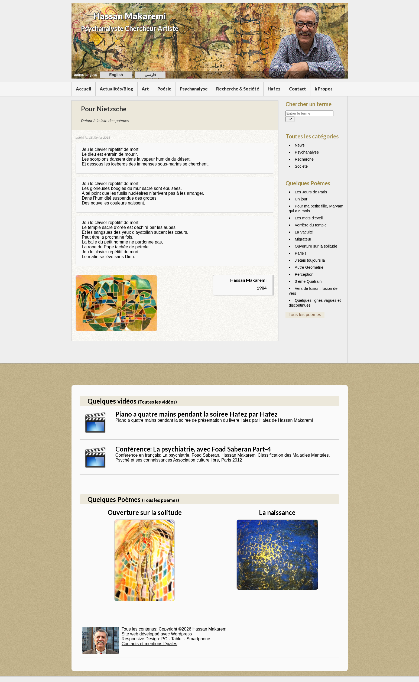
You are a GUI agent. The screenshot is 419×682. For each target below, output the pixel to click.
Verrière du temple (311, 225)
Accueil (83, 88)
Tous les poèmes (305, 314)
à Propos (323, 88)
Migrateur (303, 239)
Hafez (274, 88)
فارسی (150, 75)
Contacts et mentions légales (149, 643)
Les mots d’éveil (309, 218)
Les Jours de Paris (311, 192)
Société (301, 166)
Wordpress (181, 634)
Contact (297, 88)
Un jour (301, 199)
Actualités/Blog (116, 88)
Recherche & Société (237, 88)
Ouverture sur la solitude (316, 246)
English (116, 75)
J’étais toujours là (310, 260)
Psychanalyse (194, 88)
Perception (304, 274)
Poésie (164, 88)
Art (145, 88)
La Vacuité (304, 232)
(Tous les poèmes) (160, 500)
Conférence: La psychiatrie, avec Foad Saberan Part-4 (193, 449)
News (299, 145)
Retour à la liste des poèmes (105, 121)
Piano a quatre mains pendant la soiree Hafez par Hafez (196, 414)
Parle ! (300, 253)
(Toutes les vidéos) (157, 402)
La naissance (277, 512)
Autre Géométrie (309, 267)
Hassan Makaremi (129, 16)
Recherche (304, 159)
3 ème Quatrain (308, 281)
